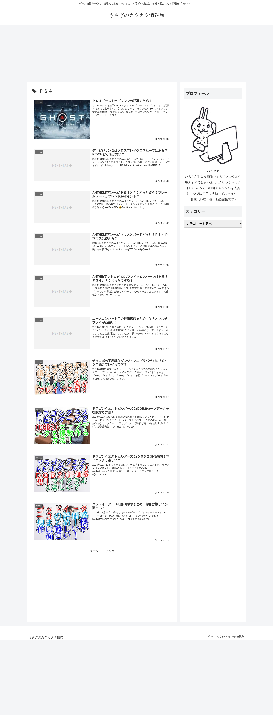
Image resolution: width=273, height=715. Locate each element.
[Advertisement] (136, 53)
